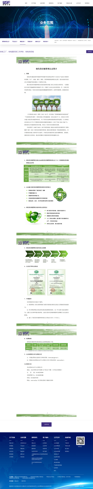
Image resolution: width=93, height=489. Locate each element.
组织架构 (11, 454)
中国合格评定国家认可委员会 (37, 476)
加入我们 (67, 448)
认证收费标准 (57, 445)
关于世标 (33, 3)
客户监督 (45, 451)
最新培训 (34, 448)
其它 (55, 470)
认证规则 (56, 459)
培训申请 (45, 448)
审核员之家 (69, 3)
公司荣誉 (11, 456)
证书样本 (56, 467)
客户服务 (60, 3)
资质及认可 (56, 454)
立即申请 (90, 51)
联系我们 (87, 3)
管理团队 (11, 445)
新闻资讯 (51, 3)
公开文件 (78, 3)
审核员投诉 (45, 454)
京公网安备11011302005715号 (44, 486)
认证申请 (45, 445)
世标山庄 (17, 481)
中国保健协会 (77, 476)
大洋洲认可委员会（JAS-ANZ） (64, 476)
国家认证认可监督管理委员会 (21, 476)
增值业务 (23, 41)
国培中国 (24, 481)
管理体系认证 (6, 41)
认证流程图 (56, 443)
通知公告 (34, 443)
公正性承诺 (56, 448)
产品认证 (15, 41)
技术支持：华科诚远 (79, 486)
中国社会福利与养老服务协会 (28, 478)
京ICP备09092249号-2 (32, 486)
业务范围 (42, 3)
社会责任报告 (57, 456)
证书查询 (45, 443)
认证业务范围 (57, 451)
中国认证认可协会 (50, 476)
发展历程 (11, 448)
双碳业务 (30, 41)
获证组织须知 (57, 462)
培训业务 (46, 41)
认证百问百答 (35, 451)
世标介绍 (11, 443)
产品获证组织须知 (58, 465)
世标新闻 (34, 445)
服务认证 (38, 41)
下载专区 (67, 443)
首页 (26, 3)
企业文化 (11, 451)
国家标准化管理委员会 (14, 478)
